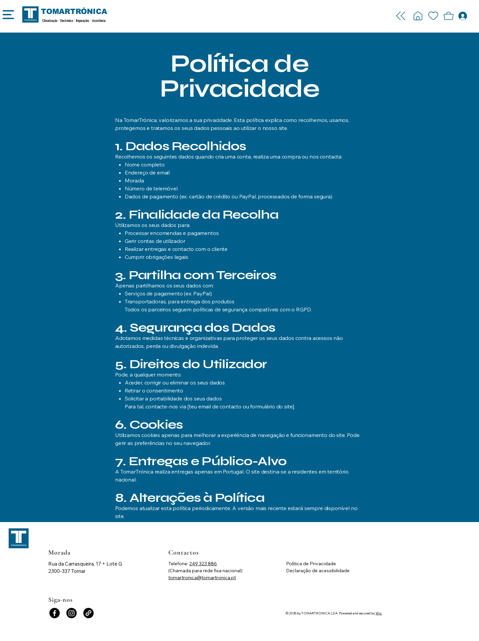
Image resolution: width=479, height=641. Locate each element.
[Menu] (8, 17)
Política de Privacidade (311, 564)
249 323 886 (203, 564)
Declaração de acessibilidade (318, 571)
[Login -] (417, 15)
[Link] (88, 613)
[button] (448, 15)
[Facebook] (54, 613)
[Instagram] (71, 613)
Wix (379, 613)
